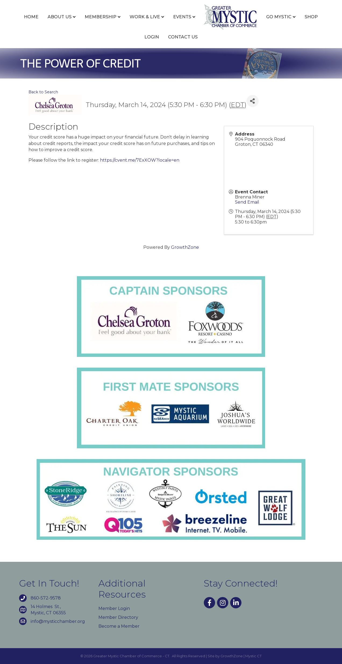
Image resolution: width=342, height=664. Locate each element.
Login (151, 37)
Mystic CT (253, 656)
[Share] (253, 101)
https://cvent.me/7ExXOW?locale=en (139, 160)
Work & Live (145, 16)
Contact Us (183, 37)
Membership (100, 16)
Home (31, 16)
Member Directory (118, 617)
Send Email (247, 202)
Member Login (114, 608)
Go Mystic (278, 16)
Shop (311, 16)
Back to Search (43, 92)
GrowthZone (185, 247)
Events (182, 16)
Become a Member (119, 626)
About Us (60, 16)
